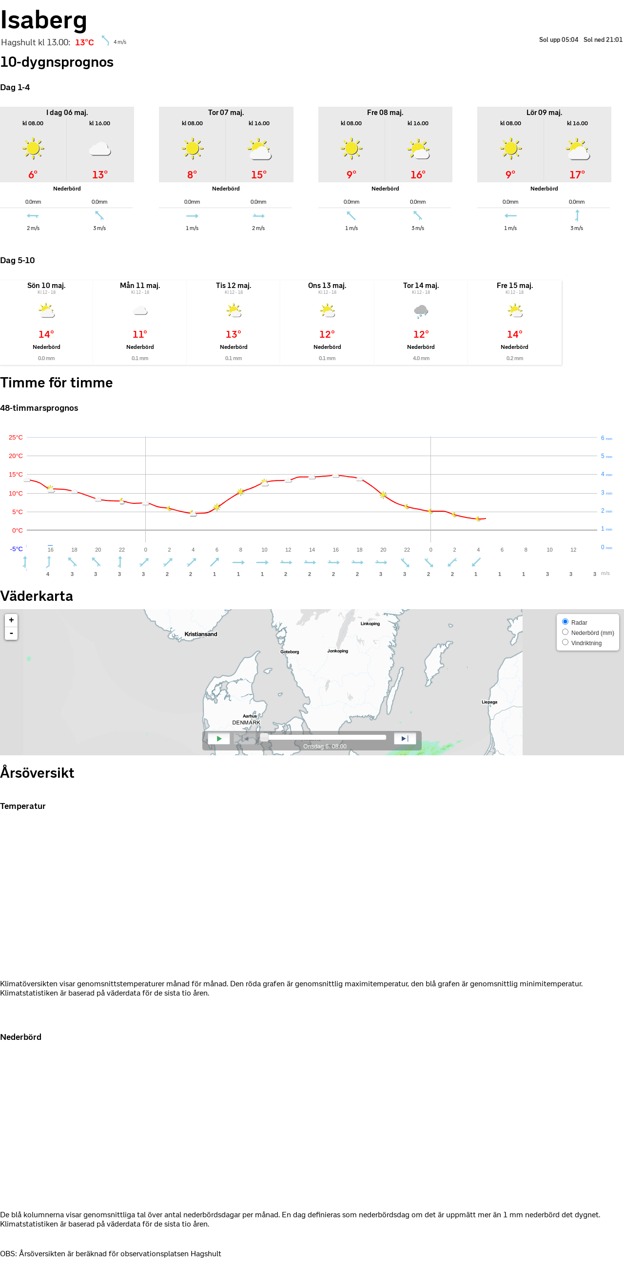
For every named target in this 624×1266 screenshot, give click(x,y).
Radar (574, 622)
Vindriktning (582, 643)
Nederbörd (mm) (588, 632)
